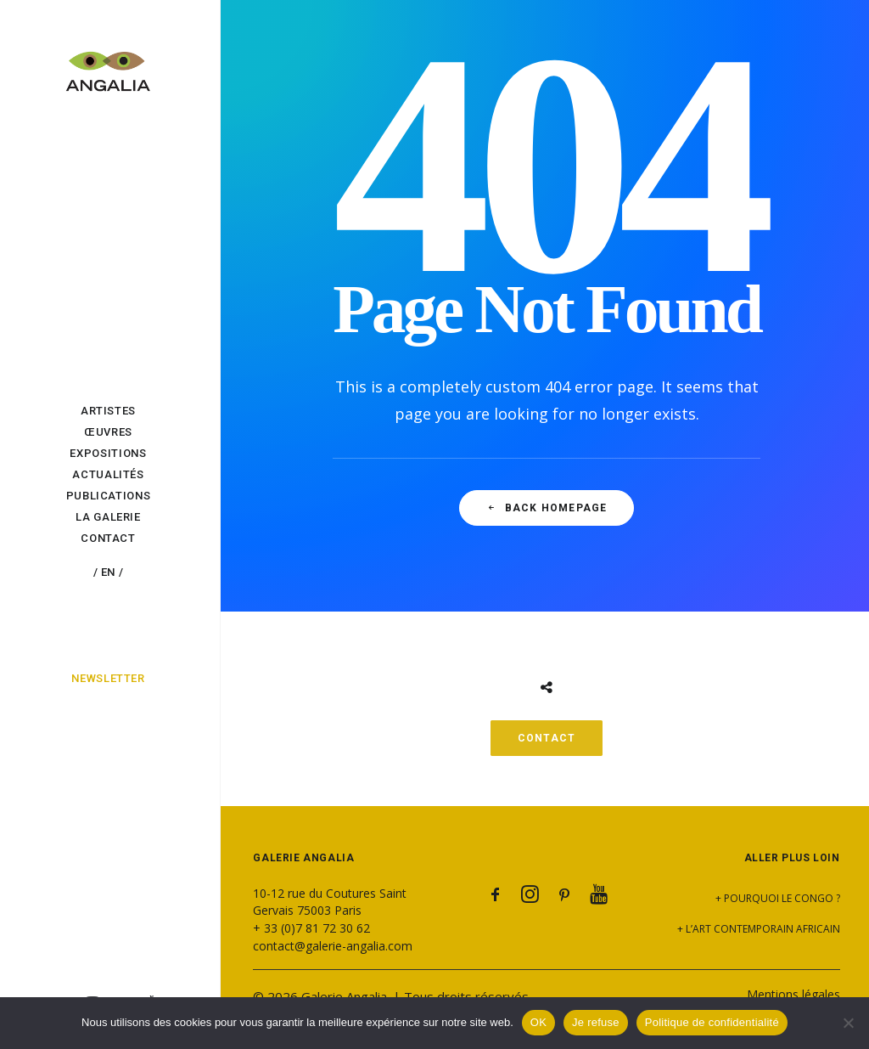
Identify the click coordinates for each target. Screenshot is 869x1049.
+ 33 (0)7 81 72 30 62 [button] (311, 928)
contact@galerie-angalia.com (332, 946)
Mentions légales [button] (793, 994)
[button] (495, 897)
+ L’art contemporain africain (758, 929)
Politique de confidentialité (712, 1022)
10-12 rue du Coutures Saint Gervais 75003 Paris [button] (329, 901)
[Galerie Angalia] (108, 62)
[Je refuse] (847, 1022)
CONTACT (546, 738)
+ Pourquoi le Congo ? (777, 898)
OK (538, 1022)
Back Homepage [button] (547, 508)
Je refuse (596, 1022)
